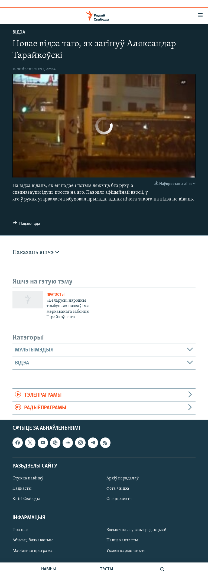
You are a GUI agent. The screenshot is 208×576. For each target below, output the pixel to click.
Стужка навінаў (27, 478)
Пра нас (20, 530)
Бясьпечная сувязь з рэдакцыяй (136, 530)
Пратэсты (55, 295)
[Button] (26, 225)
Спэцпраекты (119, 499)
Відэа (18, 32)
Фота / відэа (117, 488)
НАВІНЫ (48, 569)
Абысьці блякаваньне (33, 540)
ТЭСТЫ (106, 569)
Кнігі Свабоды (26, 499)
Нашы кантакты (122, 540)
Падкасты (21, 488)
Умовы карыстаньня (125, 550)
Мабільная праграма (32, 550)
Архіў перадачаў (122, 478)
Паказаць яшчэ (35, 252)
